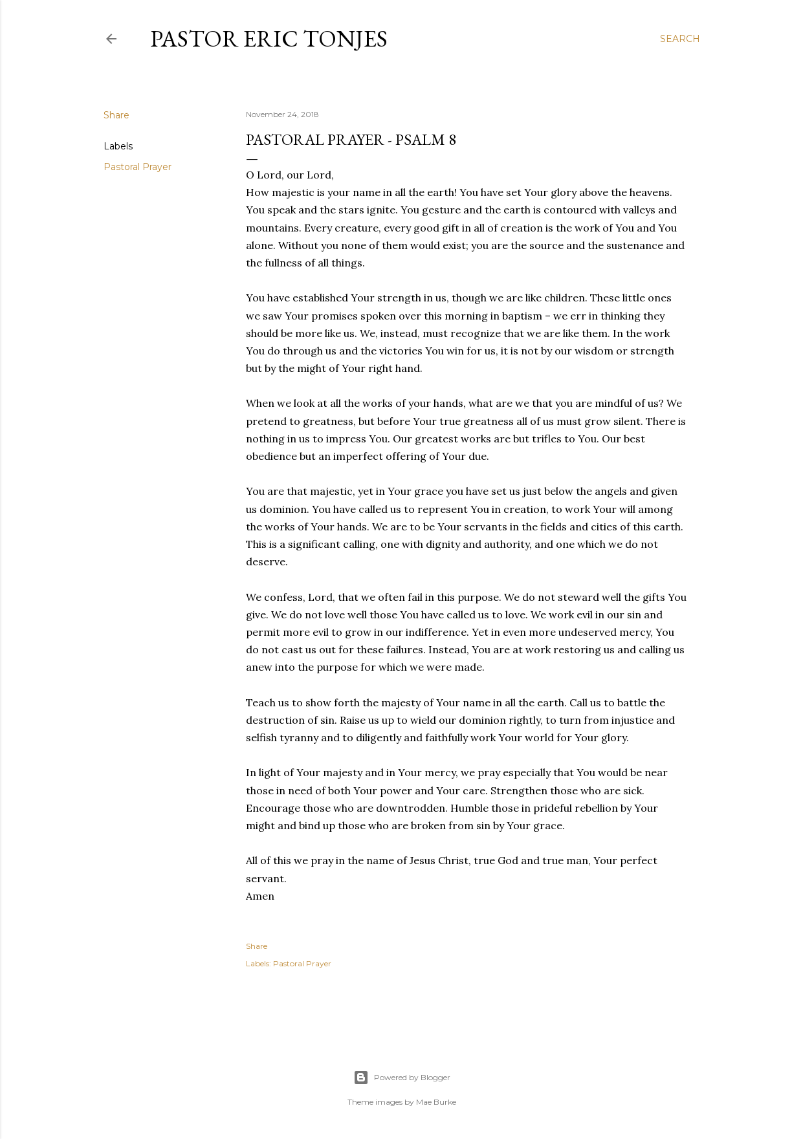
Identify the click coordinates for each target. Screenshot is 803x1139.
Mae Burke (436, 1102)
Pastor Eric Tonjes (269, 38)
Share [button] (116, 115)
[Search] (680, 38)
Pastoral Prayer (137, 167)
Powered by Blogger (401, 1077)
